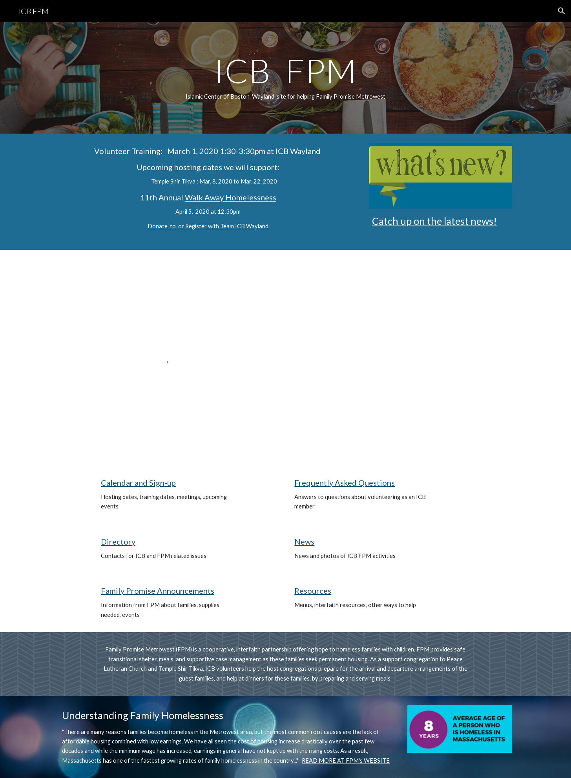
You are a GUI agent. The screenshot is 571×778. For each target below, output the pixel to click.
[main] (285, 78)
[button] (561, 11)
